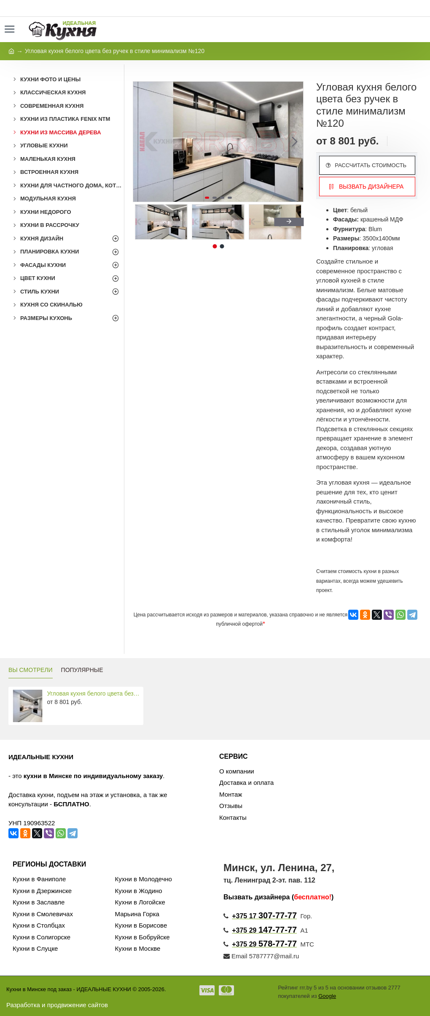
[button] (294, 141)
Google (327, 996)
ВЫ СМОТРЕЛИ (30, 670)
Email (235, 956)
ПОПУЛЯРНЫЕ (82, 670)
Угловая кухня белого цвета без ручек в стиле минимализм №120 (94, 693)
